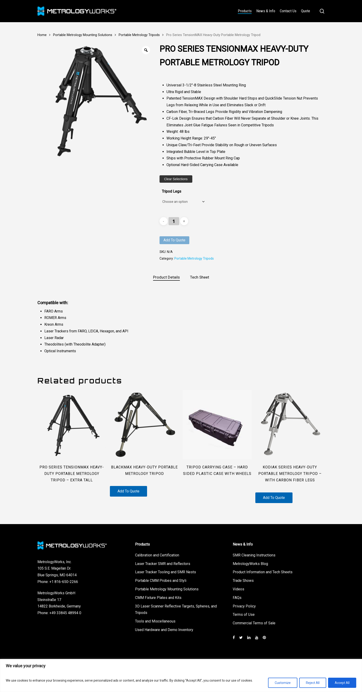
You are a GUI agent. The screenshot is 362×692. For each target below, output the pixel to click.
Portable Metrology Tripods (139, 35)
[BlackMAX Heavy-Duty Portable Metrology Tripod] (144, 424)
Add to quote (174, 240)
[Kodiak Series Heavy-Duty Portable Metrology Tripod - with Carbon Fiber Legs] (289, 424)
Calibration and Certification (157, 555)
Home (42, 35)
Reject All (313, 683)
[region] (181, 675)
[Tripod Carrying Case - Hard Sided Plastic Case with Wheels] (217, 424)
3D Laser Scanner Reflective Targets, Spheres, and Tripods (176, 609)
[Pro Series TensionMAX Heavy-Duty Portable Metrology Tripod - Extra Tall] (71, 424)
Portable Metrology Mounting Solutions (82, 35)
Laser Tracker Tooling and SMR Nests (165, 572)
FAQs (237, 597)
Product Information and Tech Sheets (263, 572)
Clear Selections (176, 179)
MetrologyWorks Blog (250, 563)
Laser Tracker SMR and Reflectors (162, 563)
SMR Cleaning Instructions (254, 555)
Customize (283, 683)
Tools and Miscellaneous (155, 621)
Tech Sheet (199, 277)
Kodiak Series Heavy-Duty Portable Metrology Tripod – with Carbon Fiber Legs (290, 473)
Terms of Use (244, 614)
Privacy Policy (244, 606)
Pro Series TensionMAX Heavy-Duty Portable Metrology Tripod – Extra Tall (71, 473)
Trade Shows (243, 580)
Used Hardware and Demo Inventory (164, 630)
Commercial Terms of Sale (254, 623)
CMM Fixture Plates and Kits (158, 597)
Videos (238, 589)
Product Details (166, 277)
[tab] (166, 277)
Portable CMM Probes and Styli (160, 580)
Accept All (342, 683)
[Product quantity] (174, 221)
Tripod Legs (171, 191)
